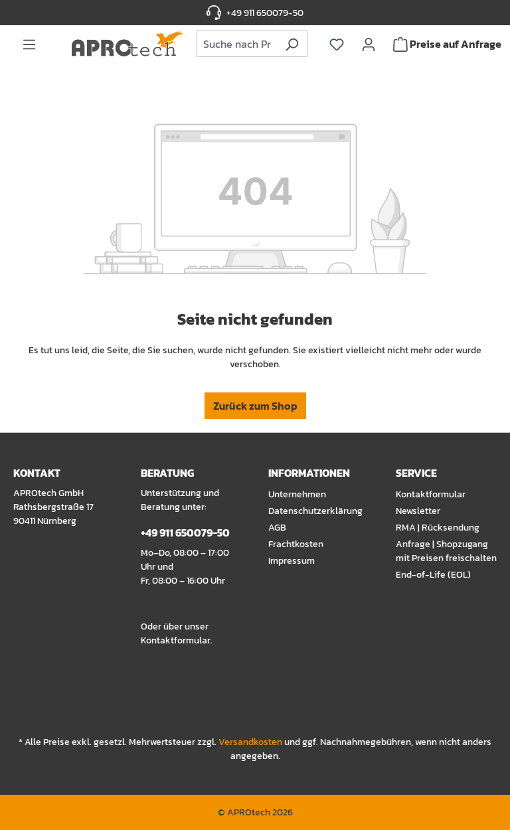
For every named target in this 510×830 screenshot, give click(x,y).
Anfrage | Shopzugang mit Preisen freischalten (446, 551)
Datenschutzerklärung (315, 511)
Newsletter (418, 511)
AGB (277, 528)
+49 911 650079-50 (264, 13)
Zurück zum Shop (255, 406)
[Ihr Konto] (368, 44)
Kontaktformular (176, 640)
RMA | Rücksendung (437, 528)
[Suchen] (291, 44)
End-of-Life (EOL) (433, 575)
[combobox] (237, 44)
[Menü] (29, 44)
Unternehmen (297, 494)
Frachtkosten (295, 544)
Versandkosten (250, 742)
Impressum (291, 561)
